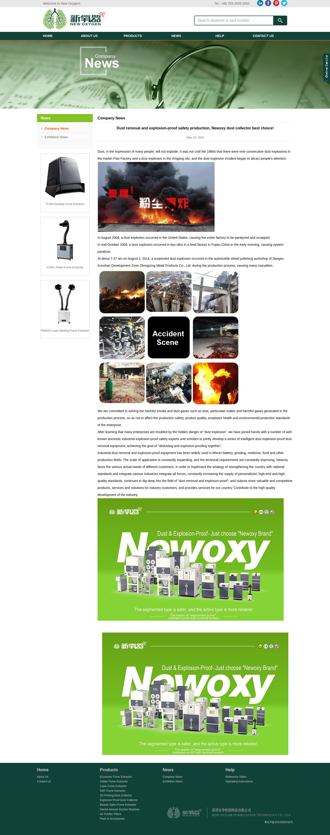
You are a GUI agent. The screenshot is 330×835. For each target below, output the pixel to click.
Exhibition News (56, 137)
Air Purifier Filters (110, 814)
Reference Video (236, 776)
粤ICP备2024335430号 (278, 822)
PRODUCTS (133, 36)
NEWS (176, 36)
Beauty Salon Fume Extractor (118, 804)
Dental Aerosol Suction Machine (119, 809)
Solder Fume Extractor (114, 781)
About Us (42, 776)
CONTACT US (263, 36)
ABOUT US (89, 36)
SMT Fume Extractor (112, 790)
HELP (220, 36)
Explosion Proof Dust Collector (119, 800)
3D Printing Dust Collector (116, 795)
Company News (57, 128)
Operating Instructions (239, 781)
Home (43, 770)
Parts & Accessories (112, 818)
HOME (48, 36)
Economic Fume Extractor (116, 776)
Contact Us (44, 781)
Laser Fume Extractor (113, 786)
